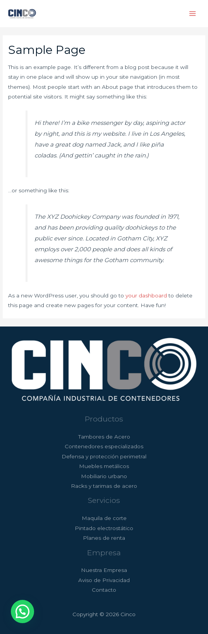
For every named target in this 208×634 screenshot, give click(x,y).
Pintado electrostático (104, 528)
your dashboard (146, 295)
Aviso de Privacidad (104, 580)
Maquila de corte (104, 518)
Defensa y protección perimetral (104, 456)
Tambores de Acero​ (104, 437)
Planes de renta (104, 538)
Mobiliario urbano (104, 476)
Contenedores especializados (104, 446)
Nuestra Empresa (104, 570)
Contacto (104, 590)
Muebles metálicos (104, 466)
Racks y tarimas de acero (104, 486)
